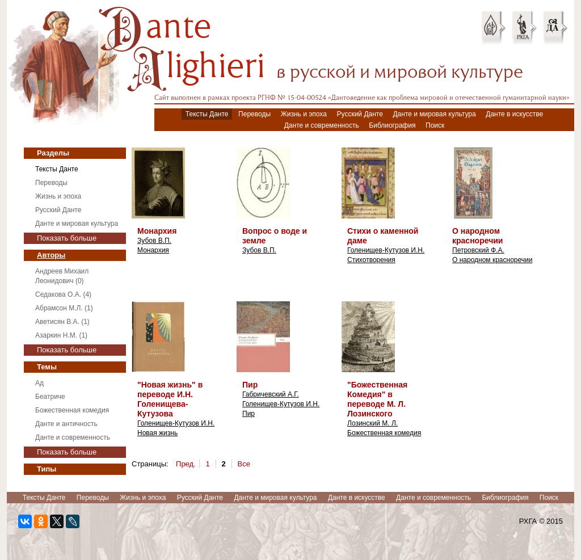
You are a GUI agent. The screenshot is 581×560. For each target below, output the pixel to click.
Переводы (254, 114)
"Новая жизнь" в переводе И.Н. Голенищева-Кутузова (170, 399)
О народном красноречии (477, 235)
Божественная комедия (72, 410)
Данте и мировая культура (434, 114)
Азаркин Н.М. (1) (61, 335)
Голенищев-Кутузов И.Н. (385, 250)
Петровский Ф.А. (478, 250)
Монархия (156, 230)
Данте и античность (66, 424)
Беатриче (50, 397)
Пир (250, 384)
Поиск (435, 125)
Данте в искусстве (514, 114)
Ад (39, 383)
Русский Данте (360, 114)
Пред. (186, 464)
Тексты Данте (207, 114)
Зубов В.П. (154, 241)
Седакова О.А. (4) (63, 294)
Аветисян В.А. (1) (62, 322)
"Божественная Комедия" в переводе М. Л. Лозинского (377, 399)
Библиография (392, 125)
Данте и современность (321, 125)
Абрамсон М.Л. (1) (64, 308)
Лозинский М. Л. (372, 423)
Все (244, 464)
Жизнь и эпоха (304, 114)
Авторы (51, 255)
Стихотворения (371, 260)
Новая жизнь (157, 433)
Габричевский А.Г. (270, 394)
